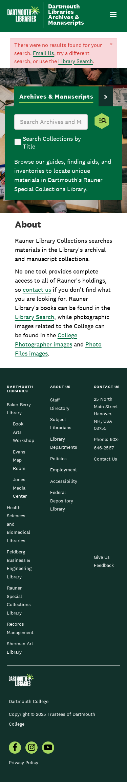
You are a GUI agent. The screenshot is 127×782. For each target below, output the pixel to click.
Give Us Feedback (104, 561)
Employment (63, 470)
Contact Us (105, 459)
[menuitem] (15, 748)
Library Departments (63, 443)
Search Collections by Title (52, 142)
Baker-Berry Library (19, 408)
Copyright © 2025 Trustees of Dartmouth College (52, 719)
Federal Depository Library (61, 500)
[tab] (56, 97)
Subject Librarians (60, 423)
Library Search (75, 61)
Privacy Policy (23, 762)
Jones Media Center (20, 487)
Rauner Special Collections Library (19, 600)
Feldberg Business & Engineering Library (19, 564)
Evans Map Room (19, 460)
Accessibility (63, 481)
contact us (37, 289)
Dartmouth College (28, 701)
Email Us (43, 53)
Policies (58, 458)
